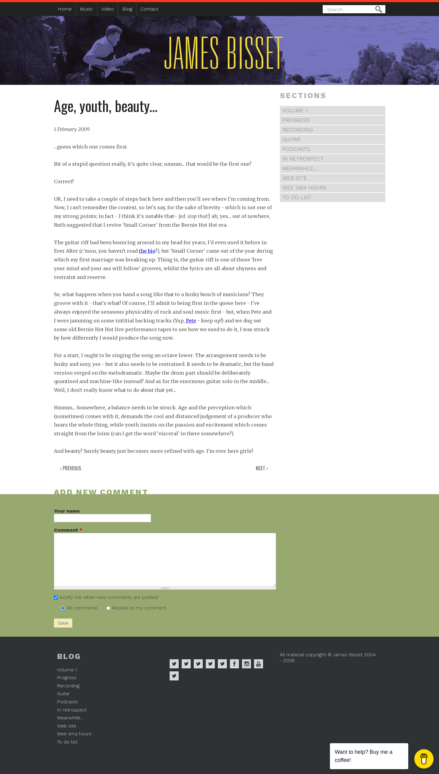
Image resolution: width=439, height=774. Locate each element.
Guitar (291, 139)
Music (86, 9)
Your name (67, 511)
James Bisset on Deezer (198, 663)
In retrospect (303, 159)
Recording (297, 130)
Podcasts (296, 149)
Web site (294, 178)
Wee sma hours (304, 188)
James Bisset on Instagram (246, 663)
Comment (68, 530)
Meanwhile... (300, 168)
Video (107, 9)
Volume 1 (295, 110)
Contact (149, 9)
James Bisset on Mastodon (174, 675)
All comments (83, 608)
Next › (262, 468)
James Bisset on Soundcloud (210, 663)
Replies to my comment (139, 608)
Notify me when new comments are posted (108, 597)
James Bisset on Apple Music (186, 663)
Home (65, 9)
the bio (147, 251)
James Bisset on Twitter (222, 663)
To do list (297, 197)
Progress (296, 120)
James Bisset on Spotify (174, 663)
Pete (191, 321)
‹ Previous (70, 468)
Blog (127, 9)
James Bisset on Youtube (258, 663)
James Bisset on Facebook (234, 663)
